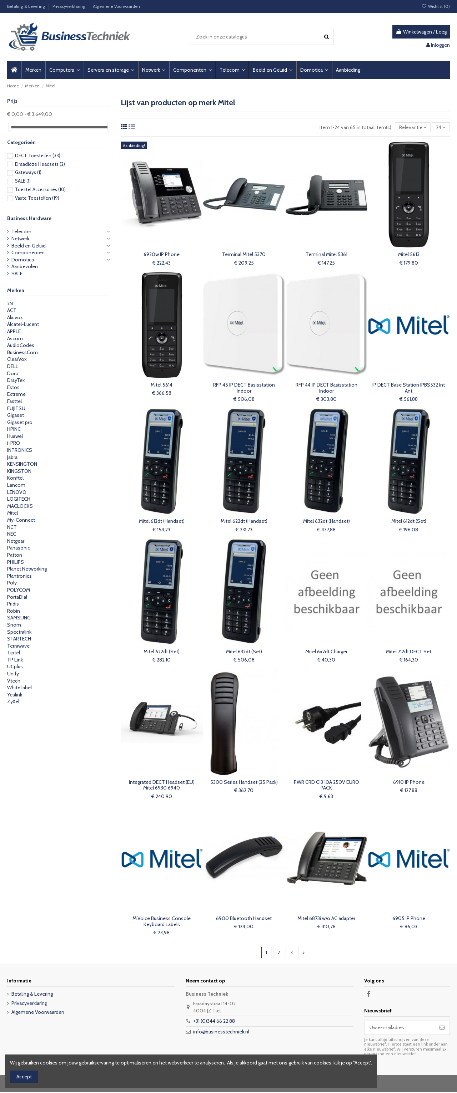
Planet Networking (27, 569)
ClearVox (17, 359)
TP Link (15, 660)
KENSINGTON (22, 464)
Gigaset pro (19, 422)
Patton (14, 555)
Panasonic (18, 548)
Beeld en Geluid (28, 245)
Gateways (28, 172)
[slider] (9, 127)
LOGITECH (18, 499)
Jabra (12, 457)
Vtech (13, 681)
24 (441, 127)
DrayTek (16, 380)
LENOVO (16, 492)
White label (19, 687)
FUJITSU (16, 408)
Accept (24, 1076)
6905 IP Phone (408, 918)
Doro (13, 373)
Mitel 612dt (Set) (408, 521)
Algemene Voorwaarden (116, 6)
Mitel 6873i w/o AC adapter (326, 918)
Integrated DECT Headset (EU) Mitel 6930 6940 (162, 785)
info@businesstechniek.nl (221, 1032)
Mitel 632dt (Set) (244, 652)
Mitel (12, 513)
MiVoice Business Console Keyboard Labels (161, 921)
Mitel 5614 (161, 385)
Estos (13, 387)
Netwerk (20, 238)
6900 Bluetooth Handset (244, 918)
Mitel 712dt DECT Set (408, 652)
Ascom (15, 338)
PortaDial (17, 597)
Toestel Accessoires (40, 189)
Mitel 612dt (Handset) (162, 521)
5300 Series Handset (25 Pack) (244, 782)
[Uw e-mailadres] (400, 1028)
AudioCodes (20, 345)
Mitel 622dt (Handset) (244, 521)
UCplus (15, 666)
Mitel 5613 (409, 254)
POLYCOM (18, 590)
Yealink (14, 694)
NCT (12, 527)
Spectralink (19, 632)
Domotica (22, 259)
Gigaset (15, 415)
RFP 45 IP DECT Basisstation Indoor (244, 388)
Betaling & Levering (26, 6)
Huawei (15, 436)
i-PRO (13, 443)
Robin (13, 611)
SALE (23, 181)
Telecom (21, 231)
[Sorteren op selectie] (412, 127)
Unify (13, 673)
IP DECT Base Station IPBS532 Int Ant (408, 388)
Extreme (16, 394)
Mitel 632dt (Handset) (326, 521)
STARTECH (19, 638)
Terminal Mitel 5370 (244, 254)
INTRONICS (19, 450)
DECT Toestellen (37, 155)
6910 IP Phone (409, 782)
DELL (12, 366)
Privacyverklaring (69, 6)
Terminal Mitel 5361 (326, 254)
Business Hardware (29, 218)
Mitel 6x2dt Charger (326, 652)
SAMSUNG (19, 617)
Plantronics (19, 576)
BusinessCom (22, 352)
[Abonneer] (442, 1028)
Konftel (15, 478)
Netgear (15, 541)
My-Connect (21, 520)
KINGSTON (19, 471)
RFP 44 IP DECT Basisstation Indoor (326, 388)
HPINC (14, 429)
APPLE (14, 331)
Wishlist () (436, 6)
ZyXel (13, 701)
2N (10, 303)
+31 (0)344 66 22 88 (214, 1021)
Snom (14, 625)
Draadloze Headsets (40, 164)
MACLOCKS (20, 506)
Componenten (28, 252)
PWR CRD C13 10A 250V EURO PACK (326, 785)
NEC (11, 534)
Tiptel (13, 652)
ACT (11, 310)
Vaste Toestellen (37, 198)
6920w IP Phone (162, 254)
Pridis (13, 604)
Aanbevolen (24, 266)
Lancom (16, 485)
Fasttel (14, 401)
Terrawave (18, 646)
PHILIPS (15, 562)
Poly (12, 582)
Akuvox (15, 317)
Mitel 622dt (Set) (162, 652)
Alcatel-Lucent (23, 324)
